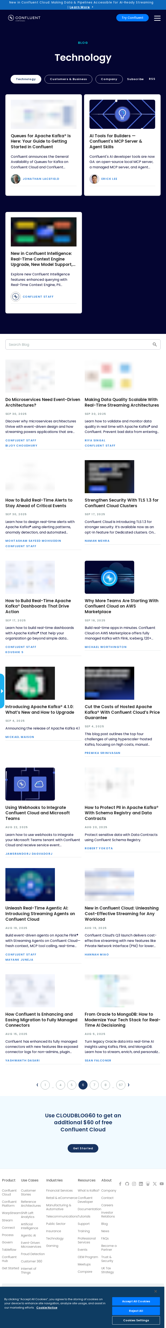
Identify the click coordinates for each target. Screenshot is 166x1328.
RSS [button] (152, 79)
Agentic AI (28, 1235)
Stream (7, 1220)
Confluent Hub (9, 1259)
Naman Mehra (97, 541)
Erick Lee (109, 179)
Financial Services (59, 1190)
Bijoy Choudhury (21, 445)
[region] (82, 1307)
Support (84, 1224)
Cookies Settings (136, 1320)
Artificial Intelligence (29, 1226)
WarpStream (11, 1213)
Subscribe (135, 79)
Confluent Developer (85, 1200)
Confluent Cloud (9, 1192)
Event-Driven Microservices (31, 1245)
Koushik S (14, 652)
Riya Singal (95, 440)
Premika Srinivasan (103, 753)
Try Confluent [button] (132, 18)
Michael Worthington (106, 647)
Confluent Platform (9, 1204)
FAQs (105, 1238)
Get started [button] (83, 1148)
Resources (87, 1180)
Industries (54, 1180)
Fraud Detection (33, 1254)
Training (84, 1231)
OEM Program (88, 1257)
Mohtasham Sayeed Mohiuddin (33, 541)
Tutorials (84, 1216)
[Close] (155, 1291)
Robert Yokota (99, 848)
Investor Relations (108, 1214)
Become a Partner (109, 1248)
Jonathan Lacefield (41, 179)
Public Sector (55, 1224)
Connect (8, 1227)
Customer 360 (31, 1261)
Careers (107, 1205)
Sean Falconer (98, 1060)
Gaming (52, 1246)
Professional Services (87, 1240)
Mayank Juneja (19, 960)
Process (8, 1235)
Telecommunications (62, 1216)
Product (9, 1180)
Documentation (89, 1209)
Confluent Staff (38, 296)
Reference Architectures (31, 1204)
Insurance (53, 1231)
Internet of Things (28, 1270)
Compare (85, 1272)
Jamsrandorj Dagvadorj (29, 854)
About (106, 1180)
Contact (107, 1198)
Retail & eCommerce (61, 1198)
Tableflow (9, 1249)
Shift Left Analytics (27, 1215)
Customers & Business (68, 79)
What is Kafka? (88, 1190)
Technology (26, 79)
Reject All (136, 1311)
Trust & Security (107, 1259)
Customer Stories (28, 1192)
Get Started (10, 1268)
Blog (104, 1224)
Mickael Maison (19, 737)
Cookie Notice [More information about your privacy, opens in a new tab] (46, 1308)
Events (82, 1249)
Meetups (84, 1264)
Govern (7, 1242)
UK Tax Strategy (107, 1270)
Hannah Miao (97, 954)
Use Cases (29, 1180)
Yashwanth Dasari (22, 1060)
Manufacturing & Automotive (58, 1207)
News (105, 1231)
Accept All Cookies (136, 1301)
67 (121, 1085)
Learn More (80, 7)
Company (109, 79)
